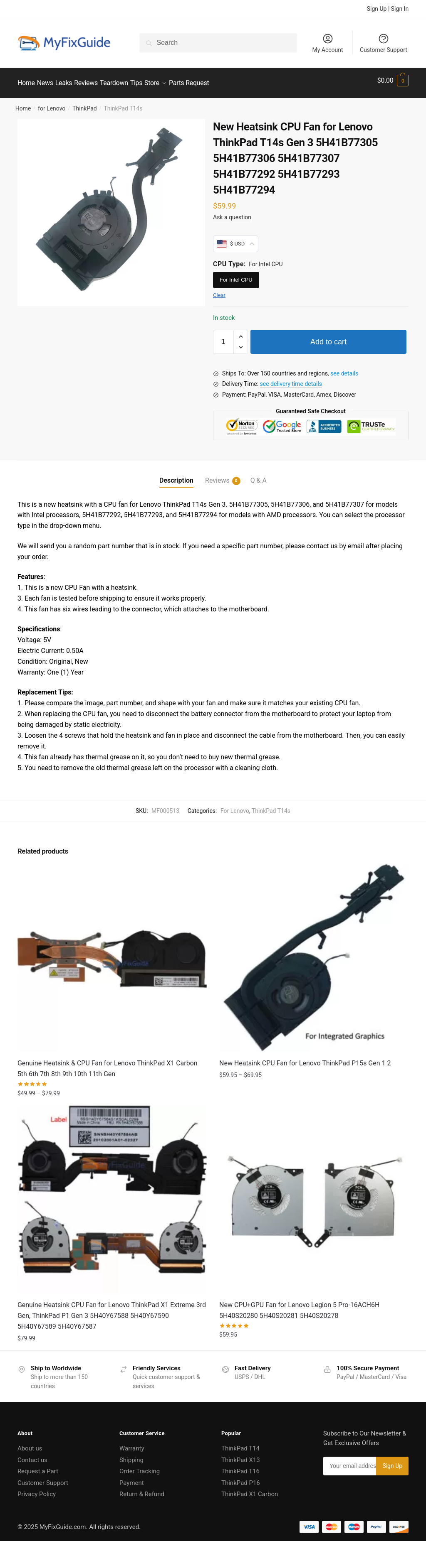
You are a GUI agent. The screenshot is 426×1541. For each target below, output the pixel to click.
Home (23, 103)
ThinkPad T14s (271, 805)
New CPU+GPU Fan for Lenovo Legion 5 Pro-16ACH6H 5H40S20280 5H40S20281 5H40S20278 (299, 1305)
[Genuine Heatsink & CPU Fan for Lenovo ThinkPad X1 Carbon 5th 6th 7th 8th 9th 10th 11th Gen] (112, 952)
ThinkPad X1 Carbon (249, 1489)
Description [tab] (176, 475)
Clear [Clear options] (219, 290)
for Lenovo (51, 103)
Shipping (131, 1455)
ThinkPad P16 (240, 1478)
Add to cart (328, 337)
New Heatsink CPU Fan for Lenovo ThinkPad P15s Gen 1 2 (305, 1058)
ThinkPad (84, 103)
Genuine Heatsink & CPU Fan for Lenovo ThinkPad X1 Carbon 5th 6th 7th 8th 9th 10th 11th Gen (107, 1063)
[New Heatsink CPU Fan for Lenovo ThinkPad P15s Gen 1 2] (314, 952)
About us (29, 1443)
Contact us (32, 1455)
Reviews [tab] (217, 475)
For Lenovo (234, 805)
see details (344, 368)
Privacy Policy (36, 1489)
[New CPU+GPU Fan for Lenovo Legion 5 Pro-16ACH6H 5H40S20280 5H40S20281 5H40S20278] (314, 1194)
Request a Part (37, 1466)
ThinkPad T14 (240, 1443)
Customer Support (383, 43)
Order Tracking (139, 1466)
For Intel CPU (236, 275)
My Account (327, 43)
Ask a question (232, 212)
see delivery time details (291, 378)
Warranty (131, 1443)
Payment (131, 1478)
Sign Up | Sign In (388, 8)
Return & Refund (141, 1489)
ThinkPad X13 (240, 1455)
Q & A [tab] (258, 475)
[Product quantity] (223, 337)
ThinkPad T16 (240, 1466)
